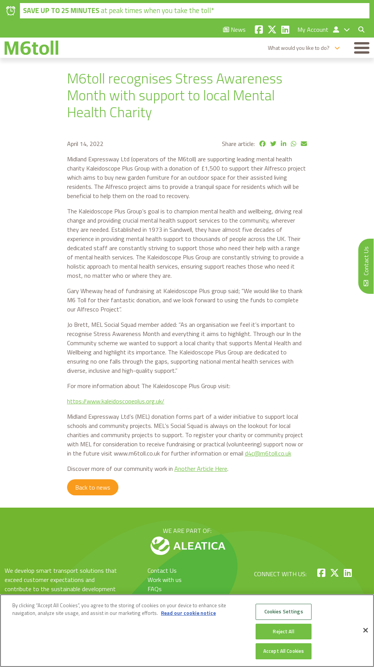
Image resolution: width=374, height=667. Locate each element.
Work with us (165, 579)
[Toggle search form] (358, 29)
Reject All (283, 631)
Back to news (92, 487)
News (234, 29)
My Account (319, 29)
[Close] (365, 630)
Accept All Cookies (283, 651)
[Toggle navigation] (361, 48)
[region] (187, 630)
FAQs (155, 588)
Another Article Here (200, 468)
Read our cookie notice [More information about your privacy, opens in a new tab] (188, 613)
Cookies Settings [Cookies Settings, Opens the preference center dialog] (283, 611)
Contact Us (162, 570)
